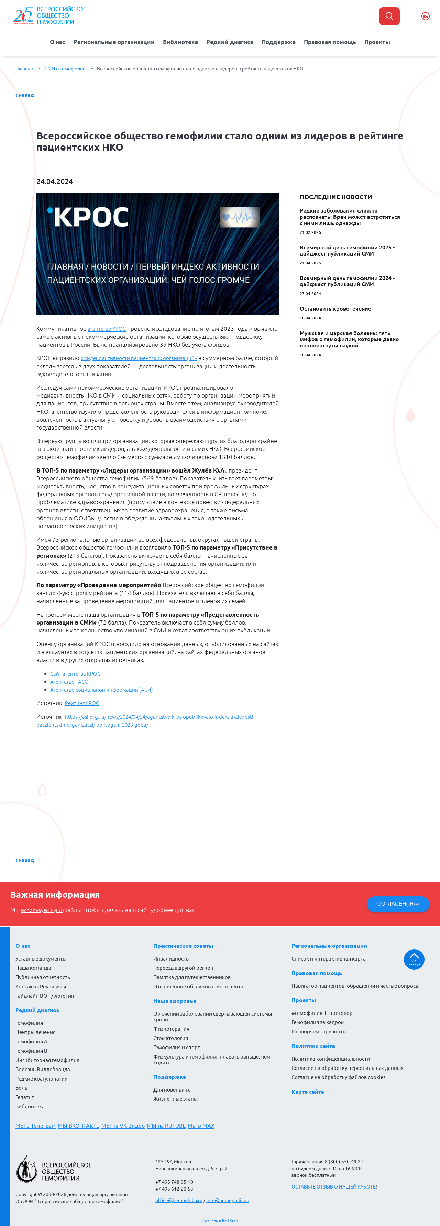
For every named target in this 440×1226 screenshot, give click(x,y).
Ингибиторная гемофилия (47, 1059)
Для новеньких (171, 1088)
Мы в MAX (212, 1124)
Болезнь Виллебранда (42, 1068)
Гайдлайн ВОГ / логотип (44, 994)
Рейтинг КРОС (84, 701)
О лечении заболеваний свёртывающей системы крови (212, 1015)
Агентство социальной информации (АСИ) (108, 688)
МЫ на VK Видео (128, 1124)
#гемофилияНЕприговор (322, 1012)
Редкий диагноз (230, 41)
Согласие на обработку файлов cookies (339, 1076)
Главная (24, 67)
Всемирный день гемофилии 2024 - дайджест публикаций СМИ (347, 279)
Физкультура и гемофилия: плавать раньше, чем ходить (212, 1058)
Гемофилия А (31, 1040)
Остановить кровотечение (335, 307)
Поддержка (278, 41)
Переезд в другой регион (183, 966)
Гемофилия (29, 1021)
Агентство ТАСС (71, 680)
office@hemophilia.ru (178, 1199)
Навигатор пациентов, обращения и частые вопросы (355, 984)
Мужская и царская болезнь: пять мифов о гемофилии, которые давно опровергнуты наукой (349, 337)
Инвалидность (171, 957)
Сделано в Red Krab (220, 1219)
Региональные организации (114, 41)
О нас (56, 41)
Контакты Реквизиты (40, 985)
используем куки (44, 908)
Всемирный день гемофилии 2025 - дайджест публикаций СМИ (347, 248)
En (425, 16)
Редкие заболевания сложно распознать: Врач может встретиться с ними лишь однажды (350, 215)
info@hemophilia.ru (227, 1199)
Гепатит (24, 1096)
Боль (21, 1086)
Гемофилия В (31, 1049)
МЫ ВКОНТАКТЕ (81, 1124)
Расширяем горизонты (319, 1030)
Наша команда (33, 966)
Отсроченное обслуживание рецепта (198, 985)
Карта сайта (308, 1090)
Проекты (378, 41)
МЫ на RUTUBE (174, 1124)
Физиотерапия (171, 1027)
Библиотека (181, 41)
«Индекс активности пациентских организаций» (146, 357)
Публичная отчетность (42, 976)
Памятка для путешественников (192, 976)
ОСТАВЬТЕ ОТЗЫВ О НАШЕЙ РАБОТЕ (334, 1185)
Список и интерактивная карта (329, 957)
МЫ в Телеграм (35, 1124)
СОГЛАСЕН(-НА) (396, 902)
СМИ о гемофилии (65, 67)
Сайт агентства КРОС (78, 672)
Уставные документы (40, 957)
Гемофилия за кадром (318, 1021)
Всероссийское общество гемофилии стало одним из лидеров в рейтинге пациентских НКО (200, 67)
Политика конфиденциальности (331, 1057)
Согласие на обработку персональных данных (348, 1067)
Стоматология (170, 1037)
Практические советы (183, 944)
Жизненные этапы (175, 1097)
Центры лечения (35, 1031)
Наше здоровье (174, 999)
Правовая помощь (330, 41)
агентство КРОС (109, 327)
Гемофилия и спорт (176, 1046)
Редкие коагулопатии (41, 1077)
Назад (26, 93)
